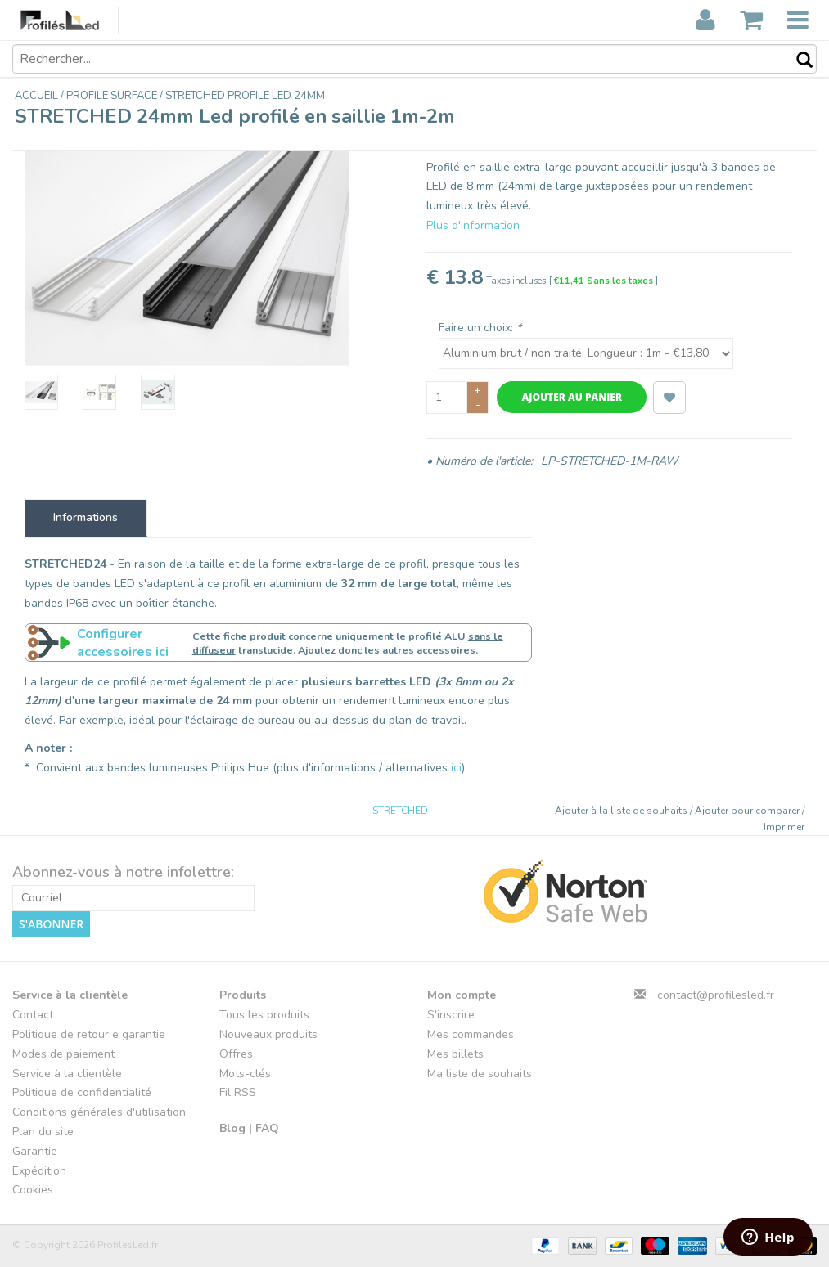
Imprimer (784, 826)
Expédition (39, 1171)
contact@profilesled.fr (715, 995)
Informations (85, 517)
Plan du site (43, 1131)
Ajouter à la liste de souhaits (622, 810)
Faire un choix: (480, 327)
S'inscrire (451, 1014)
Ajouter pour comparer (748, 810)
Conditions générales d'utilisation (99, 1112)
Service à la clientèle (67, 1073)
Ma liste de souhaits (479, 1073)
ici (456, 767)
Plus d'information (473, 225)
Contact (32, 1014)
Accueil (38, 95)
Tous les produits (264, 1014)
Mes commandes (470, 1034)
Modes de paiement (63, 1054)
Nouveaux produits (268, 1034)
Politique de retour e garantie (88, 1034)
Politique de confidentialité (81, 1092)
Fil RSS (237, 1092)
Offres (236, 1054)
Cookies (32, 1189)
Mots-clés (245, 1073)
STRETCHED (400, 810)
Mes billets (455, 1054)
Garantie (34, 1151)
